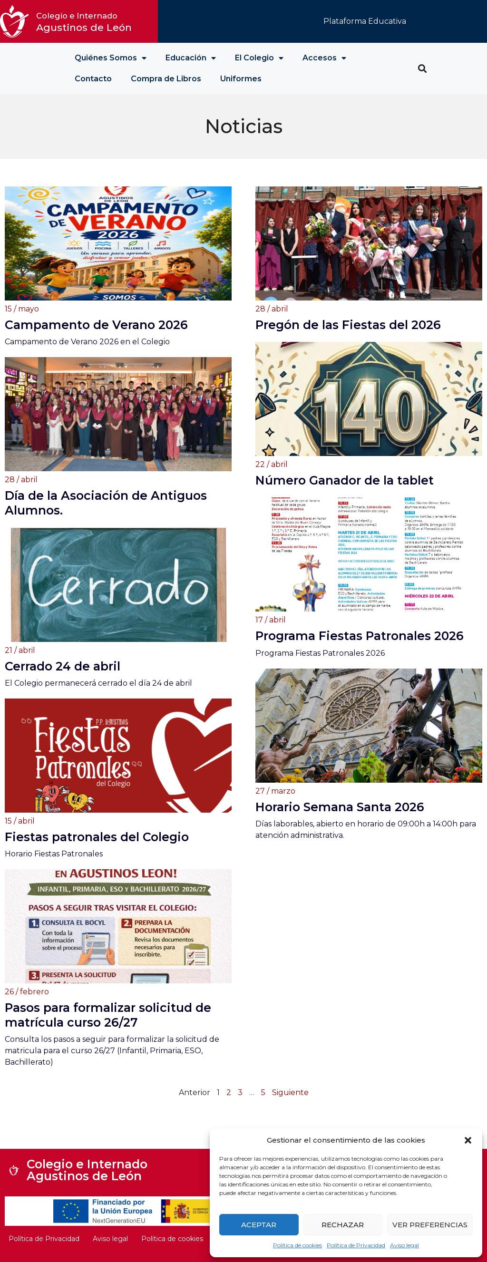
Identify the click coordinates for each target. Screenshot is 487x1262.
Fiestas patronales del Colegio (97, 837)
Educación (191, 58)
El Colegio (259, 58)
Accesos (324, 58)
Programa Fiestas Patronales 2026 (359, 636)
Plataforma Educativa (364, 21)
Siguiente (290, 1092)
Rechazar (342, 1224)
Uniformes (241, 78)
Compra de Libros (166, 78)
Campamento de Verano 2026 (96, 325)
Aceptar (258, 1224)
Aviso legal (404, 1245)
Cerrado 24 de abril (62, 666)
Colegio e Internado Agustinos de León (87, 1170)
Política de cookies (297, 1245)
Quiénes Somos (110, 58)
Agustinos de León (84, 22)
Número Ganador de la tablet (344, 480)
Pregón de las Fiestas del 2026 (348, 325)
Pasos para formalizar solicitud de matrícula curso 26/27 (108, 1014)
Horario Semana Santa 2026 (339, 807)
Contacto (93, 78)
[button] (468, 1140)
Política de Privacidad (356, 1245)
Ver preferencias (430, 1224)
